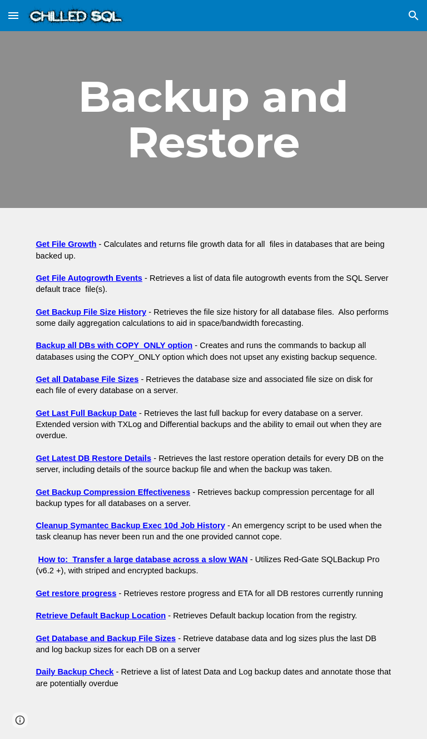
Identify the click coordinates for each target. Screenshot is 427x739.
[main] (213, 119)
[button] (13, 15)
